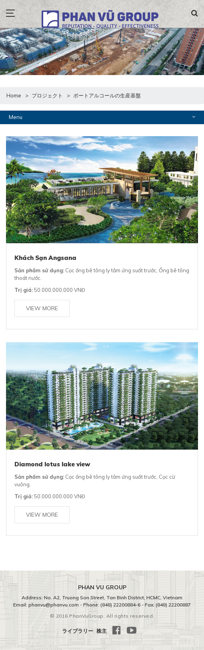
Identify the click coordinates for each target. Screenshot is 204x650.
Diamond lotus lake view (52, 464)
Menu (102, 116)
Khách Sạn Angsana (45, 258)
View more (42, 308)
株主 (101, 631)
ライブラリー (77, 631)
